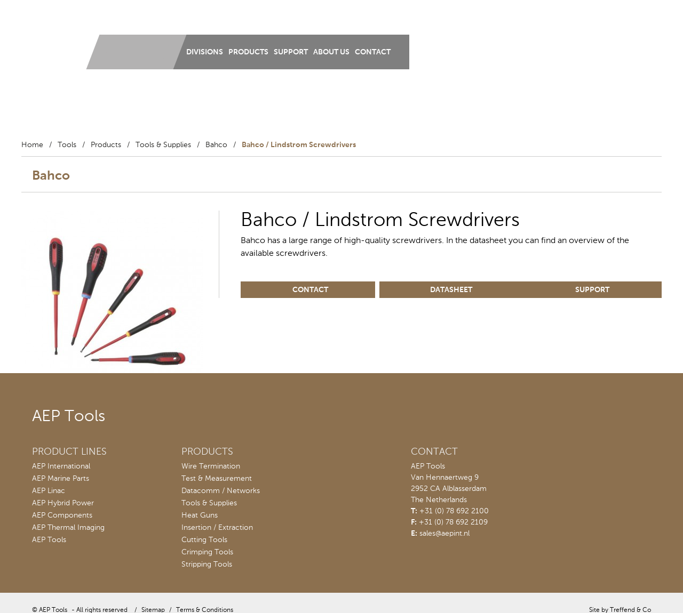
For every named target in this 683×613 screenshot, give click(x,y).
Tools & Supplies (163, 145)
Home (32, 145)
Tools (67, 145)
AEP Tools (49, 540)
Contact (373, 52)
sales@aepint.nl (444, 533)
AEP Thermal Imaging (68, 527)
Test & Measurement (216, 478)
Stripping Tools (206, 564)
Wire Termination (210, 466)
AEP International (61, 466)
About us (331, 52)
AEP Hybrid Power (63, 503)
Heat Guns (199, 515)
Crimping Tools (207, 552)
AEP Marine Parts (60, 478)
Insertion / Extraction (217, 527)
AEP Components (62, 515)
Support (291, 52)
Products (248, 52)
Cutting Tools (204, 540)
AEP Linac (48, 491)
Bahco (216, 145)
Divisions (204, 52)
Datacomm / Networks (220, 491)
